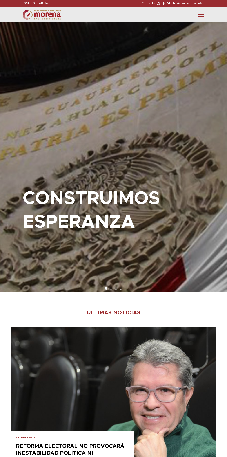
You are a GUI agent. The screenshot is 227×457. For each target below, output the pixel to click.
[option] (113, 155)
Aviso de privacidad (190, 3)
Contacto (148, 3)
